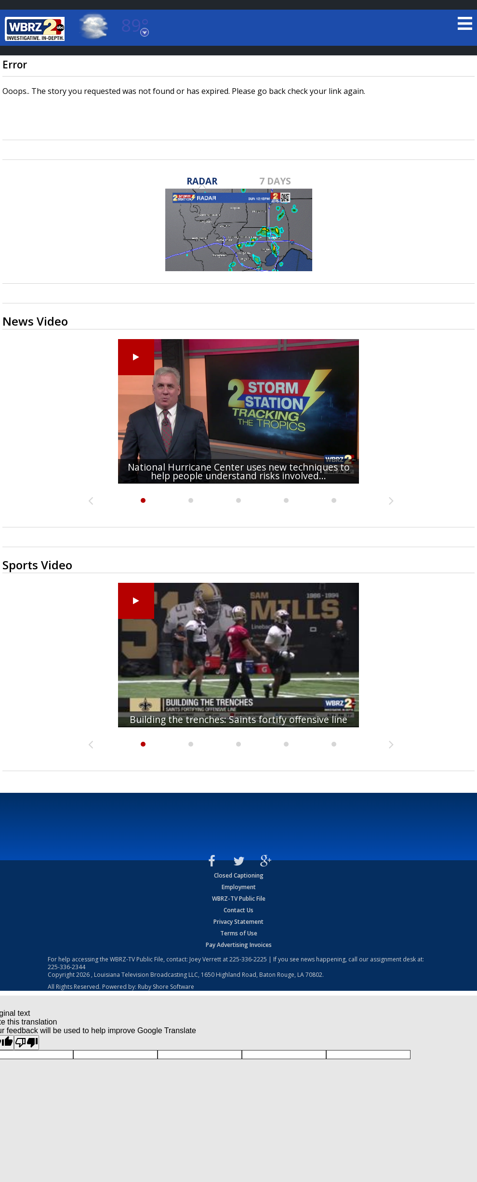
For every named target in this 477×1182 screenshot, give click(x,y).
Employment (239, 887)
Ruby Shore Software (166, 987)
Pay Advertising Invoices (239, 945)
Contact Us (238, 910)
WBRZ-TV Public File (238, 898)
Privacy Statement (238, 922)
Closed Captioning (239, 875)
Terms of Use (238, 933)
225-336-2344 (66, 967)
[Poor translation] (26, 1042)
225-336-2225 (248, 959)
